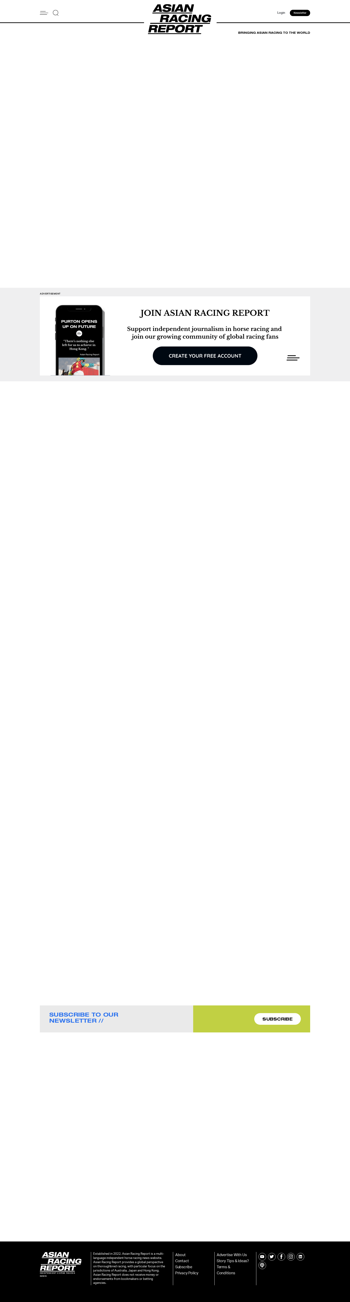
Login (281, 12)
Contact (182, 1261)
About (180, 1255)
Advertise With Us (232, 1255)
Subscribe (183, 1267)
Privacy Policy (186, 1273)
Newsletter (300, 13)
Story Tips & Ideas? (233, 1261)
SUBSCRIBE (277, 1018)
